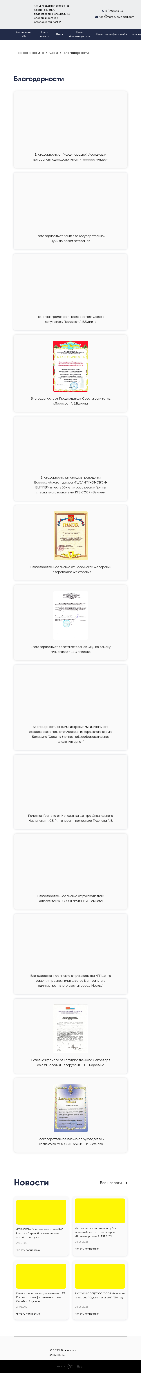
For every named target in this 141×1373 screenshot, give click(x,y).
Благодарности (76, 53)
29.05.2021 (22, 1243)
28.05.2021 (81, 1242)
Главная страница (29, 53)
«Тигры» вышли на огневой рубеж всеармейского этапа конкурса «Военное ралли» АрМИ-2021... (95, 1232)
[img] (41, 1212)
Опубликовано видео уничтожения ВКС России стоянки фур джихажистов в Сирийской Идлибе (40, 1297)
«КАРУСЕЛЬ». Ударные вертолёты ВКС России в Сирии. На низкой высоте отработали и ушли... (39, 1233)
